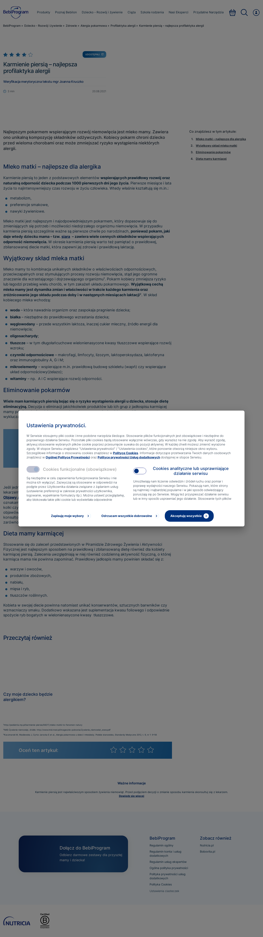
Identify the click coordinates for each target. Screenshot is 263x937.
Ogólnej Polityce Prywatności (68, 457)
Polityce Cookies (125, 453)
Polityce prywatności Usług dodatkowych (129, 457)
